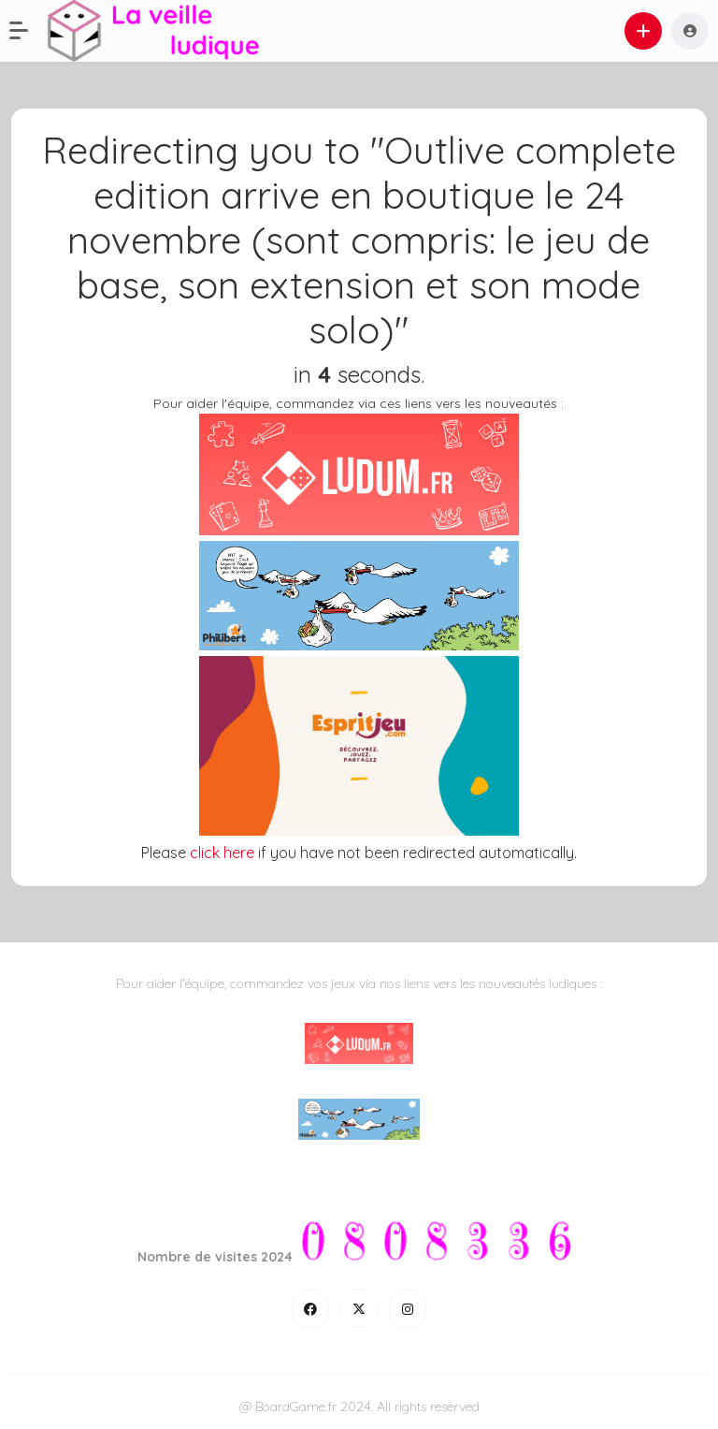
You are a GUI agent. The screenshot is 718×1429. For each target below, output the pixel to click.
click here (222, 852)
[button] (28, 31)
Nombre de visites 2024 (215, 1256)
